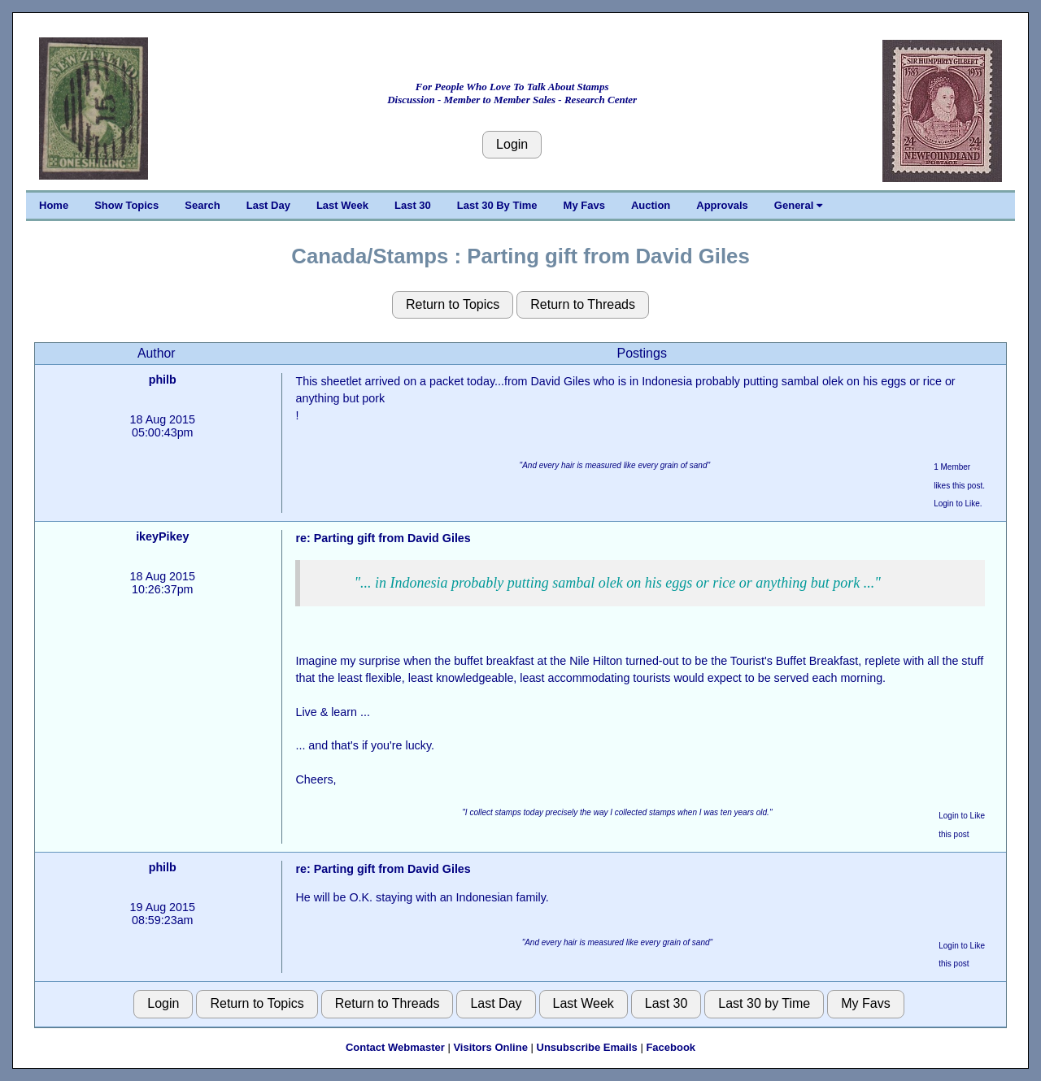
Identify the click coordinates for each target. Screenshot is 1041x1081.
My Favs (584, 205)
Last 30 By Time (497, 205)
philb (162, 379)
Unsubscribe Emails (587, 1047)
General (798, 205)
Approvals (722, 205)
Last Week (342, 205)
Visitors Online (490, 1047)
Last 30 (412, 205)
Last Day (268, 205)
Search (202, 205)
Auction (650, 205)
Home (53, 205)
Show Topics (126, 205)
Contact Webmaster (395, 1047)
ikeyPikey (162, 536)
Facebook (670, 1047)
